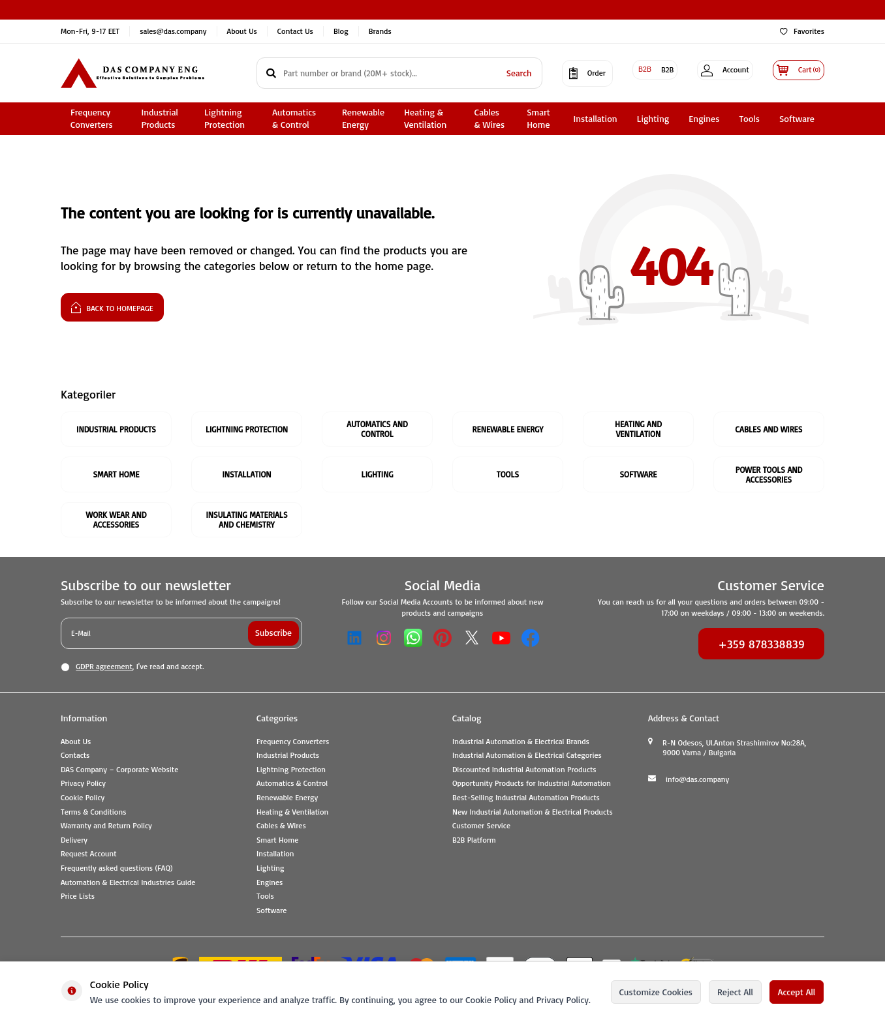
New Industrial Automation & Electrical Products (532, 814)
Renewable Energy (363, 118)
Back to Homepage (112, 306)
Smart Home (538, 118)
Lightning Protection (224, 118)
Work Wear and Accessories (116, 521)
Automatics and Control (377, 429)
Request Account (89, 856)
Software (797, 118)
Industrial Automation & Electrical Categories (527, 757)
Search (499, 72)
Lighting (653, 118)
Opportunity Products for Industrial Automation (531, 785)
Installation (595, 118)
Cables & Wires (489, 118)
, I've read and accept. (132, 668)
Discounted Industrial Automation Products (524, 771)
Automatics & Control (294, 118)
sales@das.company (173, 31)
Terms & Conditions (93, 814)
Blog (341, 31)
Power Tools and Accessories (768, 475)
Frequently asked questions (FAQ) (116, 870)
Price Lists (78, 898)
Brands (380, 31)
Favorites (802, 31)
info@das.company (697, 781)
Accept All (796, 991)
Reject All (735, 991)
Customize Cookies (655, 991)
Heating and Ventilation (638, 429)
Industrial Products (159, 118)
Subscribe (273, 634)
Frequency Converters (91, 118)
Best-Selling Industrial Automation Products (526, 799)
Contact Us (295, 31)
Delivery (74, 842)
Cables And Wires (769, 429)
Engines (704, 118)
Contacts (75, 757)
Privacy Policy (83, 785)
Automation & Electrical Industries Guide (128, 884)
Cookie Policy (82, 799)
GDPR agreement (104, 668)
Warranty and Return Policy (106, 828)
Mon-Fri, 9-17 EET (90, 31)
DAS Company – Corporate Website (119, 771)
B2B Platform (474, 842)
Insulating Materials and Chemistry (246, 521)
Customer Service (481, 828)
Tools (749, 118)
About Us (242, 31)
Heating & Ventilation (425, 118)
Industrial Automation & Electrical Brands (520, 743)
